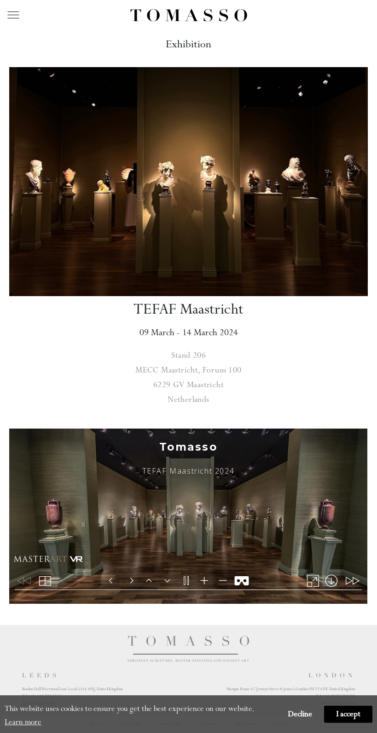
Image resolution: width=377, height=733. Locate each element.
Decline (300, 714)
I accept (348, 714)
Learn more (23, 722)
